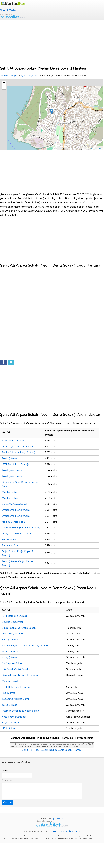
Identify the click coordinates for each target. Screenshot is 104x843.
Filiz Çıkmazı (9, 693)
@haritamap (58, 819)
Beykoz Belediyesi (12, 622)
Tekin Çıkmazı (9, 458)
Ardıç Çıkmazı (9, 657)
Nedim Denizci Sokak (14, 521)
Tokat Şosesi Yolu (12, 470)
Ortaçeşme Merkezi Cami (16, 533)
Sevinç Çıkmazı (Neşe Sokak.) (18, 452)
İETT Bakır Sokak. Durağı (16, 687)
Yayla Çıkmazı (9, 704)
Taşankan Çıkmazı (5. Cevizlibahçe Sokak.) (25, 645)
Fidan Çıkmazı (10, 651)
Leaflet (86, 149)
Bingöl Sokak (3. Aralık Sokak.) (19, 628)
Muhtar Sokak (10, 492)
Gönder (7, 802)
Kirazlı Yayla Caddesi (14, 716)
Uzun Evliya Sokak (12, 633)
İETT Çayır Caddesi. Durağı (17, 446)
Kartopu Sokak (10, 639)
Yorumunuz (7, 780)
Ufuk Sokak (8, 728)
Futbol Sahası (9, 539)
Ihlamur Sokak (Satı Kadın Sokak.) (21, 527)
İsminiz (5, 770)
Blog (78, 831)
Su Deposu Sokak (12, 663)
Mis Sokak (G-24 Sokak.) (16, 669)
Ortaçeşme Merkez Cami (16, 510)
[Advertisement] (52, 41)
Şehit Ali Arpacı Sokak (14, 504)
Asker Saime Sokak (13, 440)
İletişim (72, 831)
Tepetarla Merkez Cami (15, 699)
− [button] (4, 87)
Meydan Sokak (10, 681)
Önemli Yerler (8, 10)
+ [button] (4, 83)
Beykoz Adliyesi (11, 722)
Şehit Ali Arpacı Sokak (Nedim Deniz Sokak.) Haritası (52, 750)
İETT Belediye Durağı (14, 616)
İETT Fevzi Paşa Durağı (15, 464)
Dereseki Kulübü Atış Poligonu (20, 675)
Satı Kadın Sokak (11, 545)
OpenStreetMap (96, 149)
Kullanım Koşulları (60, 831)
